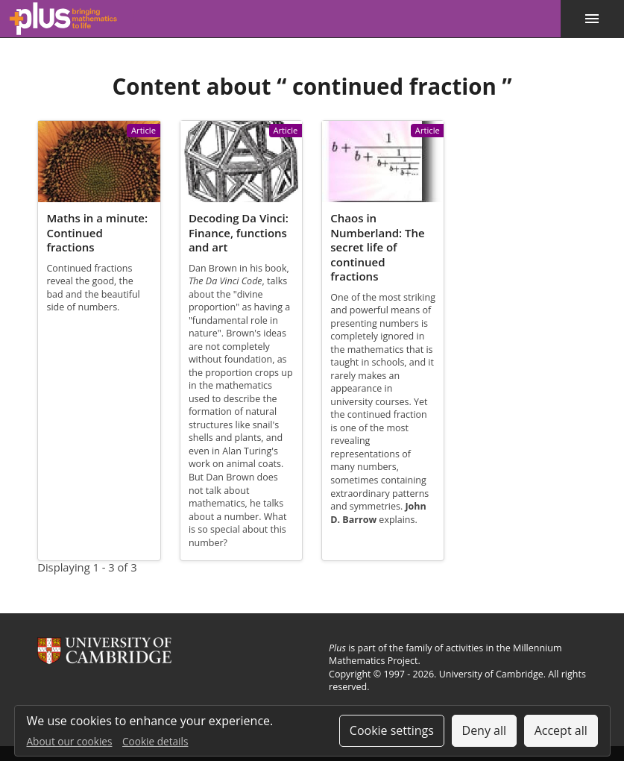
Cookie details (155, 741)
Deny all (484, 730)
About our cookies (70, 741)
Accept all (561, 730)
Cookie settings (392, 730)
